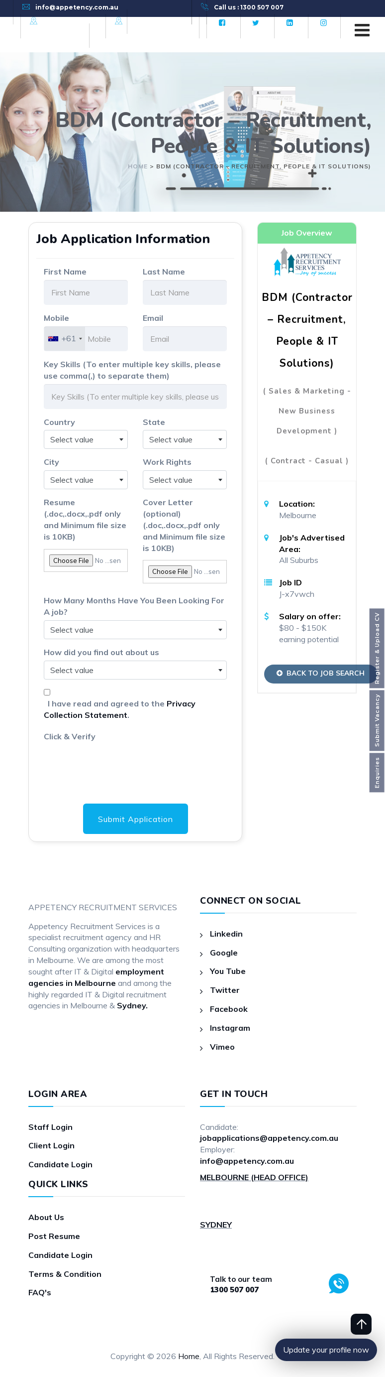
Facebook (229, 1009)
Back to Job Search (322, 673)
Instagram (230, 1028)
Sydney (140, 21)
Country (59, 422)
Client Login (51, 1146)
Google (224, 953)
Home (188, 1356)
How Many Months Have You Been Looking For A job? (134, 606)
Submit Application (135, 819)
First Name (65, 271)
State (154, 422)
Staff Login (50, 1127)
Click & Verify (70, 736)
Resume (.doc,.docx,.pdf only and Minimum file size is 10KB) (85, 519)
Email (153, 318)
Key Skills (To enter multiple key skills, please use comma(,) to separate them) (132, 370)
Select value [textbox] (72, 439)
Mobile (56, 318)
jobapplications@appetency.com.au (269, 1138)
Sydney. (132, 1006)
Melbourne (62, 21)
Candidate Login (60, 1164)
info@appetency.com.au (76, 7)
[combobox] (64, 339)
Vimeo (222, 1047)
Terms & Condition (64, 1274)
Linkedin (226, 934)
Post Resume (54, 1236)
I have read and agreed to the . (119, 709)
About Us (46, 1217)
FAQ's (39, 1293)
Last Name (164, 271)
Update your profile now (326, 1350)
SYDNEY (216, 1225)
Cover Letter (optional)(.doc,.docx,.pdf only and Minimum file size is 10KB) (184, 524)
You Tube (228, 971)
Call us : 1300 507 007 (249, 7)
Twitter (225, 990)
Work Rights (167, 462)
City (51, 462)
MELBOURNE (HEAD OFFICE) (254, 1177)
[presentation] (119, 764)
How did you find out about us (101, 652)
